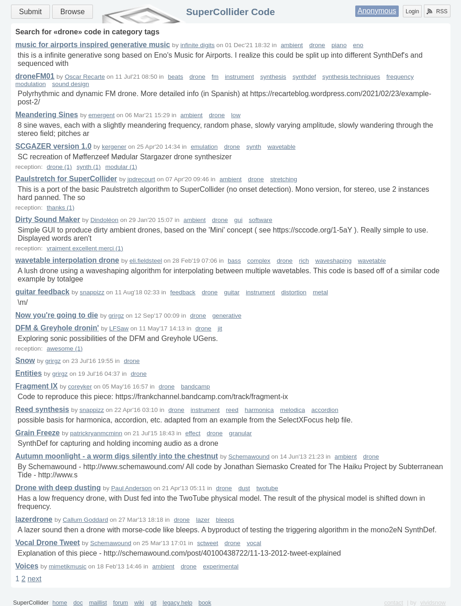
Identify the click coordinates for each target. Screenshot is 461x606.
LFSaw (119, 328)
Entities (29, 373)
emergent (101, 115)
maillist (98, 602)
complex (259, 260)
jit (219, 328)
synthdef (304, 76)
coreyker (80, 386)
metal (320, 292)
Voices (27, 566)
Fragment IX (37, 386)
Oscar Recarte (85, 76)
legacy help (177, 602)
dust (244, 488)
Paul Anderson (131, 488)
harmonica (259, 409)
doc (78, 602)
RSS (437, 11)
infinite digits (197, 45)
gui (238, 219)
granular (240, 433)
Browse (72, 12)
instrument (239, 76)
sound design (70, 84)
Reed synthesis (42, 409)
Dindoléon (104, 219)
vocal (254, 543)
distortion (293, 292)
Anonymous (377, 11)
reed (232, 409)
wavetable (281, 146)
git (153, 602)
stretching (283, 179)
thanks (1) (60, 207)
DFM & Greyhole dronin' (57, 328)
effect (193, 433)
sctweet (207, 543)
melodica (292, 409)
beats (175, 76)
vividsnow (432, 602)
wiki (139, 602)
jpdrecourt (141, 179)
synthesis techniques (351, 76)
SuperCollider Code (230, 11)
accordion (324, 409)
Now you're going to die (57, 315)
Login (412, 11)
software (260, 219)
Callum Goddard (85, 519)
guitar (231, 292)
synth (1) (88, 166)
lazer (202, 519)
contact (393, 602)
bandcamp (195, 386)
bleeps (225, 519)
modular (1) (121, 166)
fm (215, 76)
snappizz (92, 292)
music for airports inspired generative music (93, 45)
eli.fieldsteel (146, 260)
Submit (30, 12)
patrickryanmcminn (96, 433)
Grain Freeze (38, 433)
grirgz (116, 315)
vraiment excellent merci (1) (85, 248)
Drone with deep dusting (58, 488)
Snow (25, 360)
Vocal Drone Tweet (48, 542)
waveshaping (333, 260)
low (235, 115)
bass (234, 260)
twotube (267, 488)
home (60, 602)
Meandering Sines (47, 115)
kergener (114, 146)
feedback (182, 292)
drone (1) (59, 166)
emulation (204, 146)
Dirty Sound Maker (48, 219)
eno (358, 45)
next (34, 579)
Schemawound (249, 456)
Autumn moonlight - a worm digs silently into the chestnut (117, 456)
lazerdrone (34, 519)
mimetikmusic (68, 566)
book (205, 602)
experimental (221, 566)
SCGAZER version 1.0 (54, 146)
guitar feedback (43, 292)
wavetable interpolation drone (67, 260)
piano (339, 45)
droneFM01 (35, 76)
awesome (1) (65, 348)
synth (253, 146)
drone (317, 45)
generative (226, 315)
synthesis (273, 76)
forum (120, 602)
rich (304, 260)
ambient (292, 45)
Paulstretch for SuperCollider (66, 179)
